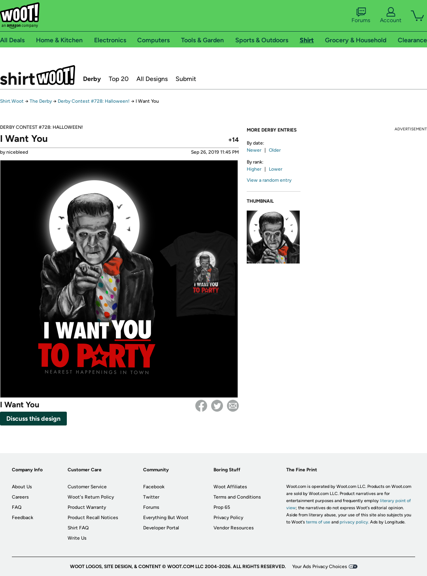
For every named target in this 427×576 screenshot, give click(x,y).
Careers (20, 497)
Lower (275, 169)
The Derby (41, 101)
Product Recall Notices (93, 517)
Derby (92, 79)
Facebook (201, 406)
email (233, 406)
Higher (254, 169)
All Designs (152, 79)
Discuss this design (33, 418)
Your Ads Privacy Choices (319, 566)
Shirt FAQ (78, 528)
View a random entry (269, 180)
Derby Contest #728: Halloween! (94, 101)
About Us (22, 486)
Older (275, 150)
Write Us (77, 538)
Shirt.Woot (37, 75)
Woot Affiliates (230, 486)
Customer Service (87, 486)
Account (390, 15)
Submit (186, 79)
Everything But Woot (166, 517)
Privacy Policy (228, 517)
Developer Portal (161, 528)
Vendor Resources (234, 528)
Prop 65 (222, 507)
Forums (360, 15)
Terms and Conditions (237, 497)
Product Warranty (87, 507)
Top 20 (118, 79)
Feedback (22, 517)
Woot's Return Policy (91, 497)
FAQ (16, 507)
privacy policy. (354, 522)
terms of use (318, 522)
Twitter (217, 406)
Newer (254, 150)
